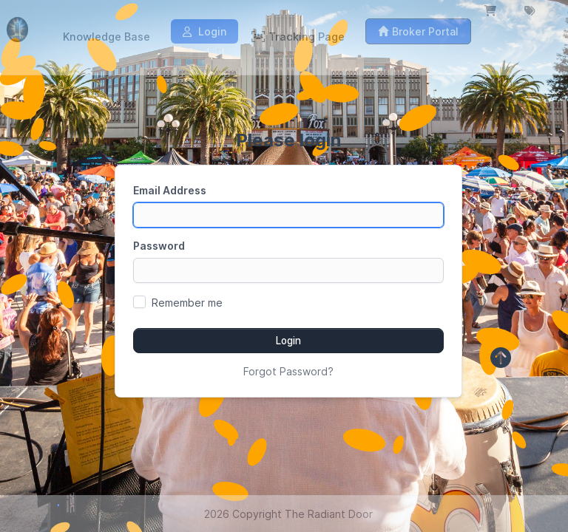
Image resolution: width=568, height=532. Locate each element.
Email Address (169, 190)
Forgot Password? (288, 371)
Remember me (187, 302)
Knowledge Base (106, 37)
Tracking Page (298, 37)
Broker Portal (418, 31)
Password (159, 245)
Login (204, 31)
